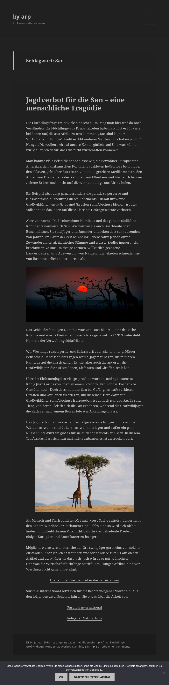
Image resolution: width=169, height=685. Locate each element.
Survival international (84, 607)
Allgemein (88, 642)
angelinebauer (65, 642)
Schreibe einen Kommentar (114, 646)
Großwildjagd (35, 646)
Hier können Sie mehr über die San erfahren (84, 580)
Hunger (50, 646)
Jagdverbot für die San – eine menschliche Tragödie (75, 103)
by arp (22, 16)
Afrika (105, 642)
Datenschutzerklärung (92, 677)
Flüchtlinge (117, 642)
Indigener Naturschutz (84, 618)
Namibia (77, 646)
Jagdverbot (63, 646)
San (87, 646)
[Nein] (164, 673)
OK (61, 677)
